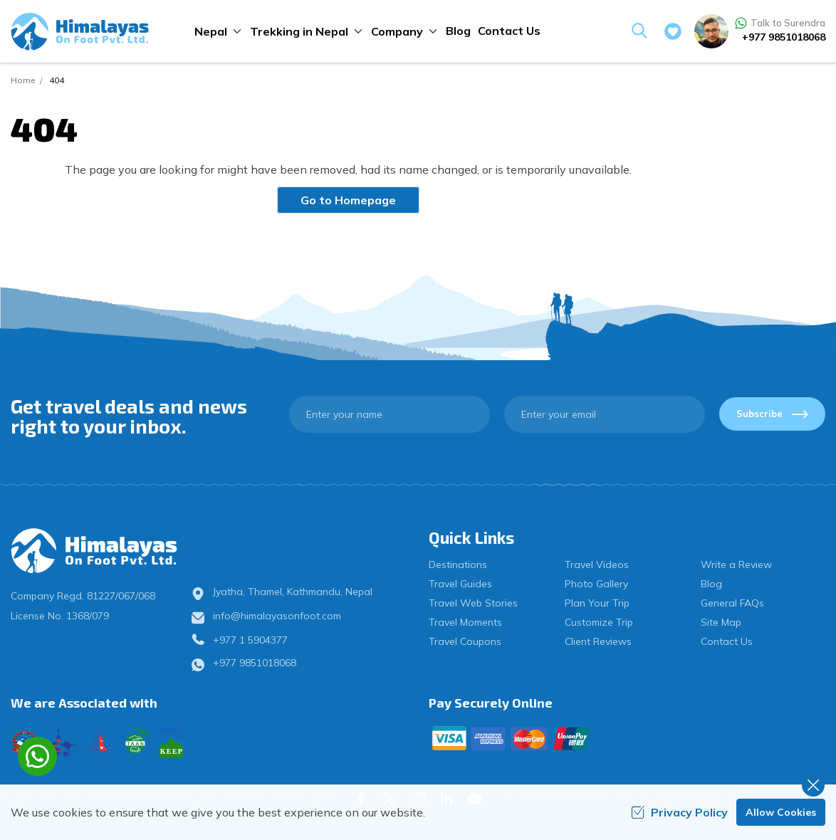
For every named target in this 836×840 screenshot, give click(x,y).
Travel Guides (460, 583)
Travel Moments (465, 622)
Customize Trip (599, 622)
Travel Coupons (465, 641)
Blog (458, 30)
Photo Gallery (596, 583)
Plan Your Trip (597, 603)
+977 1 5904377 (250, 640)
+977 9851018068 (783, 37)
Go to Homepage (348, 200)
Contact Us (509, 30)
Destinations (458, 564)
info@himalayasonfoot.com (277, 615)
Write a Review (736, 564)
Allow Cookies (781, 812)
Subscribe (772, 413)
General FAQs (732, 603)
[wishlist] (673, 31)
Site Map (721, 622)
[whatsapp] (37, 756)
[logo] (105, 550)
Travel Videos (597, 564)
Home (23, 80)
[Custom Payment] (627, 738)
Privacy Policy (679, 812)
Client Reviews (598, 641)
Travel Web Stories (473, 603)
